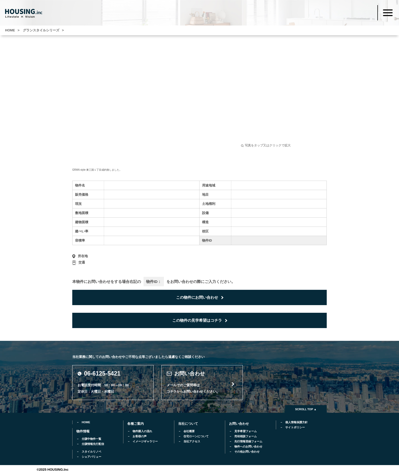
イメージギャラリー (145, 441)
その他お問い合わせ (247, 451)
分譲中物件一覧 (91, 438)
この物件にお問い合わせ (197, 297)
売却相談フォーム (245, 436)
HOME (86, 422)
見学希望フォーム (245, 431)
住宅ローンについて (196, 436)
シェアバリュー (91, 456)
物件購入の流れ (142, 431)
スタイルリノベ (91, 451)
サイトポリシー (295, 427)
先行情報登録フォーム (248, 441)
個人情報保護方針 (296, 422)
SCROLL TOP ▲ (306, 409)
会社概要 (189, 431)
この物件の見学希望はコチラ (197, 320)
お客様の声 (140, 436)
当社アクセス (191, 441)
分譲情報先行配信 (93, 443)
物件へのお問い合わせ (248, 446)
